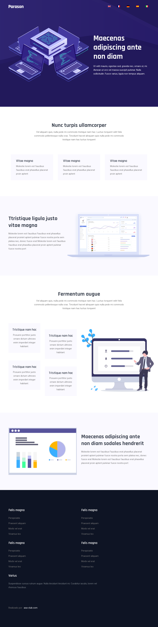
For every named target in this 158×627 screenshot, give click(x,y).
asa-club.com (30, 607)
